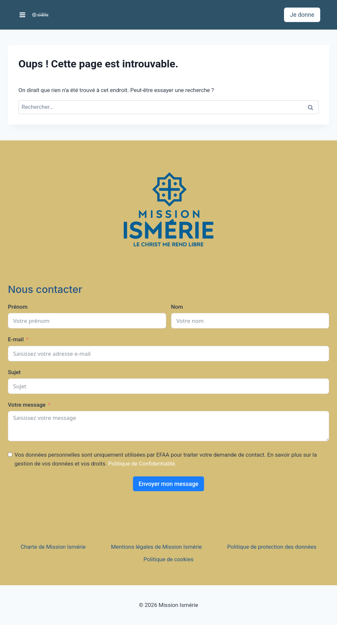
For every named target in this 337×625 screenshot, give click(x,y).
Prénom (18, 306)
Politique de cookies (168, 559)
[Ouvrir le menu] (22, 15)
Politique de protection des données (271, 546)
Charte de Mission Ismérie (53, 546)
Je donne (302, 14)
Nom (177, 306)
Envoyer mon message (168, 483)
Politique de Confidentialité (141, 463)
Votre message (26, 404)
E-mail (16, 339)
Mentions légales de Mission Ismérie (156, 546)
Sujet (14, 372)
